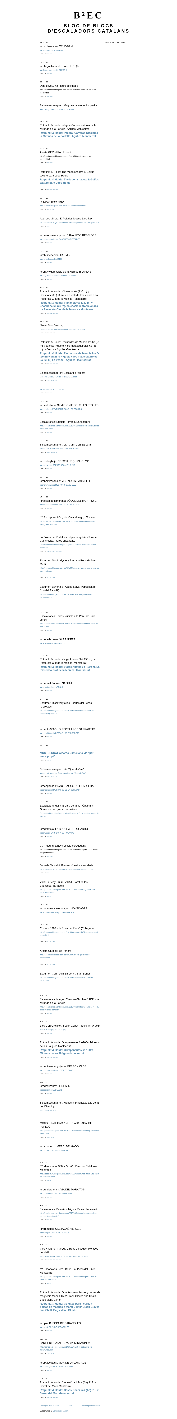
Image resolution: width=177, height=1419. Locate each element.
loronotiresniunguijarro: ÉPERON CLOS (63, 1066)
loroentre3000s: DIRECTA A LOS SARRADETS (67, 729)
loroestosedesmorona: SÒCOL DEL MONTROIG (68, 500)
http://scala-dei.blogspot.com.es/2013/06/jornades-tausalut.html (66, 869)
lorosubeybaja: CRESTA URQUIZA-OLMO (64, 461)
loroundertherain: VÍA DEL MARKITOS (62, 1189)
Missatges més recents (49, 1406)
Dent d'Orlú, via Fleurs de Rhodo (59, 85)
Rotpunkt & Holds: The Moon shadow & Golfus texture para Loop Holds (67, 173)
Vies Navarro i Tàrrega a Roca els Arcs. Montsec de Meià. (64, 1256)
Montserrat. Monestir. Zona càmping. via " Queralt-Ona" (63, 773)
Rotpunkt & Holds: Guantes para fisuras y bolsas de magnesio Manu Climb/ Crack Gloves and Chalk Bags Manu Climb (70, 1296)
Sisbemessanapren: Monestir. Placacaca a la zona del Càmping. (69, 1104)
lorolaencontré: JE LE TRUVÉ (52, 389)
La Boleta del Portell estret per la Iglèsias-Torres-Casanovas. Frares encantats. (68, 539)
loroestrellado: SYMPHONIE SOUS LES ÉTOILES (69, 405)
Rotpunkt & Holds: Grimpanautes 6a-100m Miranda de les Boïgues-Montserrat (70, 1044)
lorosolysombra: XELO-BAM (56, 46)
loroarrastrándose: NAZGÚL (56, 683)
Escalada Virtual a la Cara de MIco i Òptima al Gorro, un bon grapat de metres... (67, 807)
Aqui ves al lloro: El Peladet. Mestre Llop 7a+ (66, 218)
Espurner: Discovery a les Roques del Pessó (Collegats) (66, 705)
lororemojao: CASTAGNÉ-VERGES (60, 1228)
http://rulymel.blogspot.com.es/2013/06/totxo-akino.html (63, 206)
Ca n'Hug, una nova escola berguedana (63, 845)
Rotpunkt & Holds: (69, 306)
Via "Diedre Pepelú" (48, 1110)
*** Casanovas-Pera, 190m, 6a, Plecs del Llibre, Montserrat (68, 1271)
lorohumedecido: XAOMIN (55, 255)
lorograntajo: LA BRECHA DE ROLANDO (64, 829)
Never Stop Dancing (51, 325)
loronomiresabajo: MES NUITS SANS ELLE (65, 481)
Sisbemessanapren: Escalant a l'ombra (62, 372)
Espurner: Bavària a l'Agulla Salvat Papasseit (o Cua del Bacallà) (68, 588)
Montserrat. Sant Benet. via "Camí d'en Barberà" (60, 448)
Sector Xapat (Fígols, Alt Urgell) (53, 1029)
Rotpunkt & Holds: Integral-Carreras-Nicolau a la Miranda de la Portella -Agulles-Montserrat (68, 127)
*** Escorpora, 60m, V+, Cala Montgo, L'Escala (67, 517)
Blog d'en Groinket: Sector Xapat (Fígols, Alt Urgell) (70, 1025)
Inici (70, 1406)
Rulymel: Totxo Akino (52, 202)
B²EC (89, 15)
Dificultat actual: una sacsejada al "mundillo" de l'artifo (62, 329)
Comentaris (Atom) (60, 1411)
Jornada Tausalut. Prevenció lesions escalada (66, 865)
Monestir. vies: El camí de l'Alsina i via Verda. (58, 377)
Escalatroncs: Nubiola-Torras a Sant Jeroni (65, 421)
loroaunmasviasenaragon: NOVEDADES (63, 908)
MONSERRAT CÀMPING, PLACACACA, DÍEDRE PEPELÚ (69, 1125)
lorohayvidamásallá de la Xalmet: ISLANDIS (65, 271)
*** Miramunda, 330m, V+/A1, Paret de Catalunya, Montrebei (69, 1168)
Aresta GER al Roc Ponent (55, 152)
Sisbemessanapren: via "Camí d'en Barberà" (66, 444)
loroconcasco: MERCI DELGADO (59, 1146)
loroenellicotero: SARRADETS (57, 639)
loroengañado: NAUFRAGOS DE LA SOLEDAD (68, 786)
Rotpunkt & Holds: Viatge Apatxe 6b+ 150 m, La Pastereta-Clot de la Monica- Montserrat (68, 661)
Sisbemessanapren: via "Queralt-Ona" (62, 769)
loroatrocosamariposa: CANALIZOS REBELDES (68, 235)
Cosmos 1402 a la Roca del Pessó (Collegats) (67, 928)
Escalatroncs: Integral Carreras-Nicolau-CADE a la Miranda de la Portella (69, 1001)
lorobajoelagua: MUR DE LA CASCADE (63, 1362)
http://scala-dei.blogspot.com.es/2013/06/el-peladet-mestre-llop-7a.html (69, 222)
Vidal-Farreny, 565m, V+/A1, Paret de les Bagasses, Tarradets (64, 884)
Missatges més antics (91, 1406)
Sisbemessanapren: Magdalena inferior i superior (68, 105)
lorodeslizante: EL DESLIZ (55, 1086)
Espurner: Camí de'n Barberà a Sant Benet (65, 973)
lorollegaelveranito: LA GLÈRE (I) (59, 66)
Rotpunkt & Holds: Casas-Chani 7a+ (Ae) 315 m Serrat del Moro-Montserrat (68, 1384)
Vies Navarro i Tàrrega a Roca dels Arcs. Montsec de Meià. (69, 1250)
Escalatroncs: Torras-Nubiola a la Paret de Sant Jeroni (67, 618)
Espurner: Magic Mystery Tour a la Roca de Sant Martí (68, 562)
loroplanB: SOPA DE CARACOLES (60, 1323)
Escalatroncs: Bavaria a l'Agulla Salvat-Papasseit (68, 1209)
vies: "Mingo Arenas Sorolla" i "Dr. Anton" (57, 109)
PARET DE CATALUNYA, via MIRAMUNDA (65, 1343)
